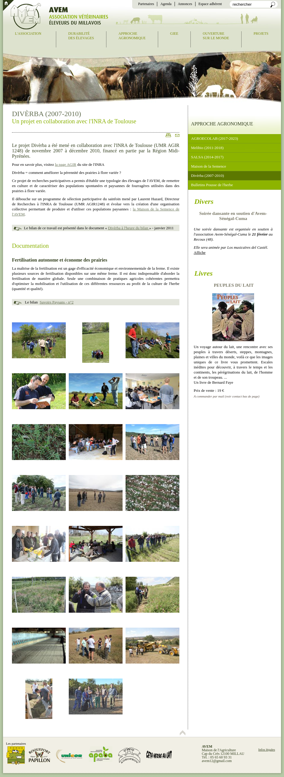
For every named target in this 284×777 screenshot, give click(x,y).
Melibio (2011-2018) (207, 147)
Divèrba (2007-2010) (207, 175)
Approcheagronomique (132, 35)
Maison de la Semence (208, 166)
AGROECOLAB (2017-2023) (214, 138)
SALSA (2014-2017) (207, 157)
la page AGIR (65, 164)
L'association (28, 33)
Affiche (199, 252)
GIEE (174, 33)
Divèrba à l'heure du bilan (128, 228)
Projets (261, 33)
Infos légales (266, 749)
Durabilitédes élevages (81, 35)
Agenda (165, 4)
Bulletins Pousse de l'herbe (212, 185)
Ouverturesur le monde (216, 35)
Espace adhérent (210, 4)
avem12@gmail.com (217, 761)
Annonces (185, 4)
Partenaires (146, 4)
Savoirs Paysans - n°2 (57, 302)
